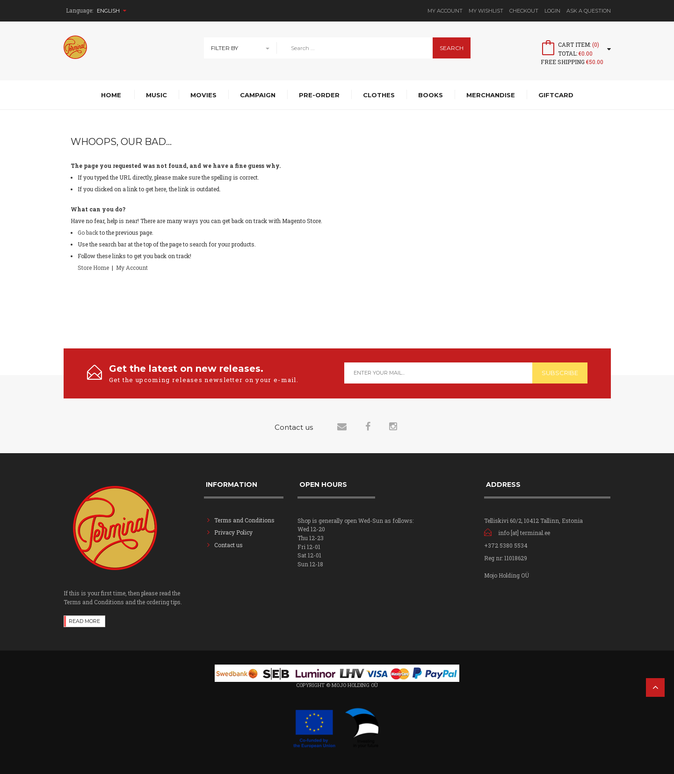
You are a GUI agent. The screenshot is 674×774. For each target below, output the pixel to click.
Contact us (228, 545)
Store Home (93, 267)
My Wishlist (486, 10)
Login (552, 10)
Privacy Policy (233, 532)
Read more (84, 621)
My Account (445, 10)
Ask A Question (588, 10)
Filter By (224, 47)
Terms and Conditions (244, 520)
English (111, 10)
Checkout (523, 10)
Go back (88, 232)
